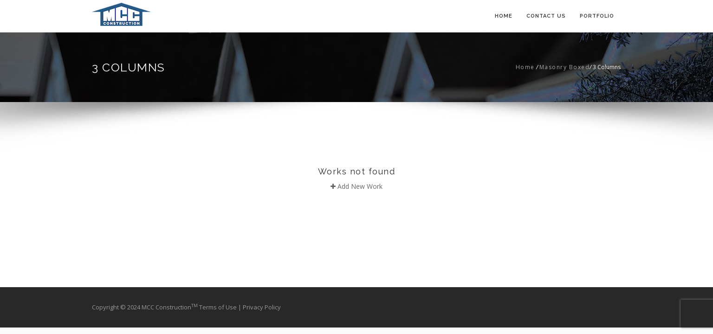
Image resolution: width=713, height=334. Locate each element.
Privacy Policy (262, 307)
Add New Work (356, 186)
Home (503, 16)
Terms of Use (218, 307)
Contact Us (546, 16)
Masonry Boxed (564, 67)
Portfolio (597, 16)
